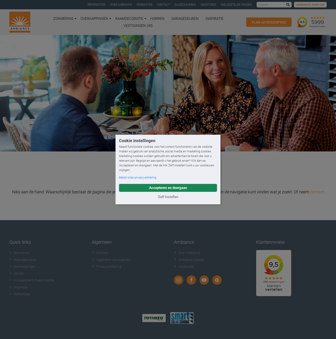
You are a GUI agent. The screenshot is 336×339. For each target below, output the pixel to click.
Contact (163, 4)
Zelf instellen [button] (168, 197)
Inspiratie (215, 19)
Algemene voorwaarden (111, 260)
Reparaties (144, 4)
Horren (157, 19)
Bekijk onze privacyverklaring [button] (137, 177)
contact (317, 191)
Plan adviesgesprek (269, 22)
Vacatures (208, 4)
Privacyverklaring (106, 266)
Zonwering (65, 18)
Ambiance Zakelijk (310, 5)
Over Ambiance (121, 4)
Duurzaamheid (185, 4)
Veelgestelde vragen (236, 4)
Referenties (96, 4)
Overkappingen (95, 18)
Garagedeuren (185, 19)
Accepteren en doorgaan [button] (168, 188)
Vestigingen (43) (138, 26)
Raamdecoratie (130, 18)
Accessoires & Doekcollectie (31, 280)
